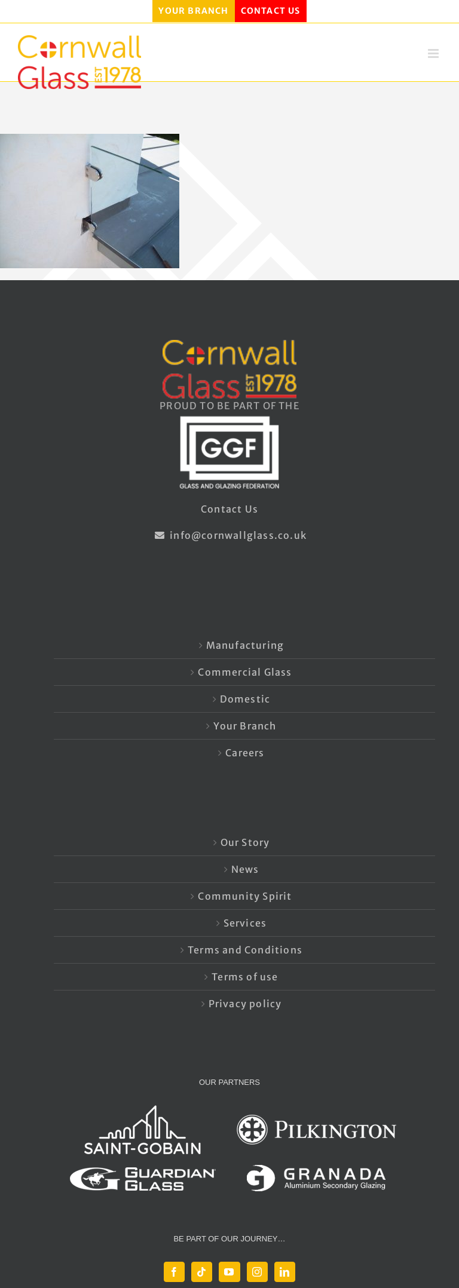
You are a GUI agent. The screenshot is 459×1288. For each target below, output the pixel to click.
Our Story (245, 842)
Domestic (245, 699)
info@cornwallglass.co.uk (229, 535)
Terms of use (245, 977)
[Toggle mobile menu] (434, 53)
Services (245, 923)
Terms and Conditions (245, 950)
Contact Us (229, 509)
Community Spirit (245, 896)
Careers (244, 753)
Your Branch (244, 726)
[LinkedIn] (284, 1272)
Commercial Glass (245, 672)
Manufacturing (245, 645)
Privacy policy (245, 1004)
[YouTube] (229, 1272)
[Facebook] (174, 1272)
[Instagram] (257, 1272)
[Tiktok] (201, 1272)
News (245, 869)
